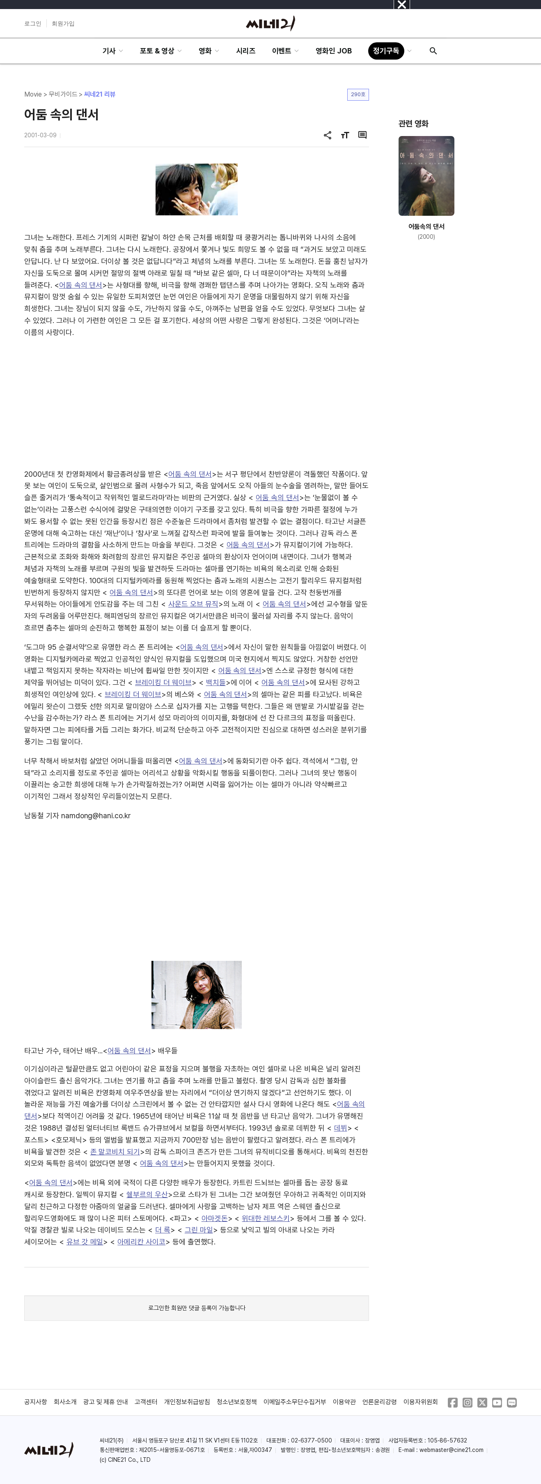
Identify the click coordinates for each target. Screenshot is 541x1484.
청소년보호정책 (237, 1402)
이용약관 (344, 1402)
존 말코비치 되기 (115, 1151)
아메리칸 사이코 (141, 1241)
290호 (358, 94)
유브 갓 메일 (84, 1241)
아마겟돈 (215, 1218)
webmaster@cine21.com (452, 1450)
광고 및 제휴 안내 (105, 1402)
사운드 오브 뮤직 (193, 604)
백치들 (216, 682)
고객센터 (146, 1402)
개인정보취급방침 (187, 1402)
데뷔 (340, 1128)
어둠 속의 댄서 (81, 285)
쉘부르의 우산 (147, 1194)
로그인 (32, 23)
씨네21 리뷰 (100, 94)
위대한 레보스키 (266, 1218)
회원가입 (63, 23)
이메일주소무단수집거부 (295, 1402)
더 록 (162, 1230)
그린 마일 (199, 1230)
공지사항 (35, 1402)
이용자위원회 (420, 1402)
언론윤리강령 (379, 1402)
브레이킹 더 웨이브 (163, 682)
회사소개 (65, 1402)
